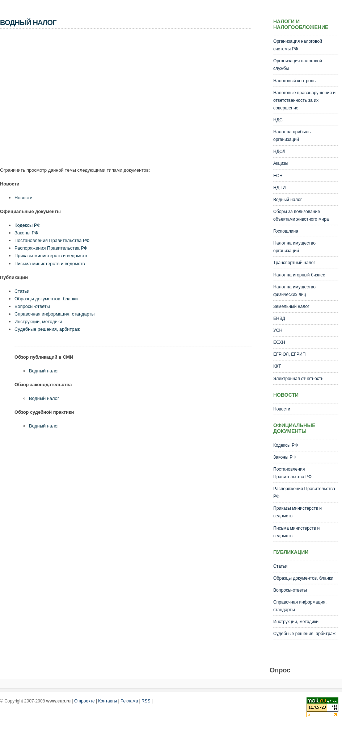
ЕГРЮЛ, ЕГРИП (289, 354)
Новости (23, 197)
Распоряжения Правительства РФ (51, 248)
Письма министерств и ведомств (49, 263)
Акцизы (280, 163)
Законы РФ (26, 232)
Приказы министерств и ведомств (50, 255)
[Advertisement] (90, 100)
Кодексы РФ (27, 225)
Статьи (21, 291)
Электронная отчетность (298, 378)
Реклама (129, 701)
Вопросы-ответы (32, 306)
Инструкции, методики (38, 321)
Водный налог (44, 371)
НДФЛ (279, 151)
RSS (146, 701)
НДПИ (279, 187)
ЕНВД (279, 318)
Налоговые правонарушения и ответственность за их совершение (304, 100)
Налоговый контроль (294, 80)
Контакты (107, 701)
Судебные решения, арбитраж (47, 329)
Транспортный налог (294, 262)
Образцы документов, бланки (46, 298)
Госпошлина (285, 231)
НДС (278, 119)
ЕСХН (279, 342)
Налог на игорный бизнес (299, 275)
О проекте (84, 701)
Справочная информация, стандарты (54, 314)
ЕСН (278, 175)
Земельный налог (291, 306)
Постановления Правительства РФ (51, 240)
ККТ (277, 366)
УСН (277, 330)
